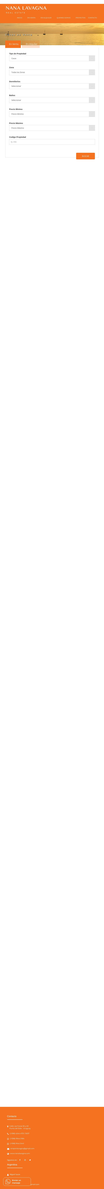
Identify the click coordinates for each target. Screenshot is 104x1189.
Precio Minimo (16, 109)
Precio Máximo (16, 123)
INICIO (19, 18)
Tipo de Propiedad (17, 53)
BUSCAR (85, 156)
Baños (12, 95)
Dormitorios (14, 81)
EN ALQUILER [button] (46, 18)
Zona (11, 67)
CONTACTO (92, 18)
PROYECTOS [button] (81, 18)
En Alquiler (31, 44)
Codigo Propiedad (17, 137)
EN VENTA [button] (31, 18)
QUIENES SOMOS (64, 18)
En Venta (13, 44)
